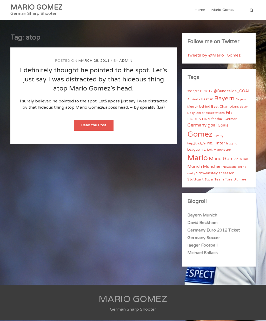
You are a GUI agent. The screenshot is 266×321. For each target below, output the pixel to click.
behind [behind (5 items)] (204, 107)
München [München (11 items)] (212, 167)
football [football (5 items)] (217, 120)
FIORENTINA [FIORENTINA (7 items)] (198, 119)
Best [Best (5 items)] (214, 107)
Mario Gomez (223, 10)
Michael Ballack (202, 253)
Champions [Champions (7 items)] (229, 107)
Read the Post (97, 127)
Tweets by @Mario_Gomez (214, 56)
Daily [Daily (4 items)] (191, 113)
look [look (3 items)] (209, 150)
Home (200, 10)
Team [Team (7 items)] (219, 180)
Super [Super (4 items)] (209, 180)
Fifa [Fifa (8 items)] (229, 113)
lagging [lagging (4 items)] (231, 144)
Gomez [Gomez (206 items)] (199, 134)
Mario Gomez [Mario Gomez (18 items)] (223, 159)
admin (125, 61)
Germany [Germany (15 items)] (197, 126)
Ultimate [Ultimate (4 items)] (240, 180)
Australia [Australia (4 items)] (193, 100)
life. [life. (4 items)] (203, 150)
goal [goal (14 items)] (212, 126)
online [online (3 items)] (242, 167)
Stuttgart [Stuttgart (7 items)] (195, 180)
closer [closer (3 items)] (244, 107)
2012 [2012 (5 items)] (208, 92)
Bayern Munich (202, 216)
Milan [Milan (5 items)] (244, 160)
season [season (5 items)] (228, 174)
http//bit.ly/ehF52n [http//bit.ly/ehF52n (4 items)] (201, 144)
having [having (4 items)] (218, 136)
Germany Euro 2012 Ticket (213, 231)
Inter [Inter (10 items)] (220, 144)
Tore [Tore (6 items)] (228, 180)
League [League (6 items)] (193, 150)
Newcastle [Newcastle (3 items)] (230, 167)
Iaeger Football (202, 246)
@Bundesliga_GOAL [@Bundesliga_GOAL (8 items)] (232, 92)
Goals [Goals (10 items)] (223, 126)
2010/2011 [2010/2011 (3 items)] (195, 92)
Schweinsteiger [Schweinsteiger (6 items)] (209, 174)
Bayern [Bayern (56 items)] (224, 99)
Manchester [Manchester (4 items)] (222, 150)
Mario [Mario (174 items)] (197, 158)
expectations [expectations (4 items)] (215, 113)
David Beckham (202, 223)
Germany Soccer (203, 238)
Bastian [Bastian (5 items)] (207, 100)
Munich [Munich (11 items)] (194, 167)
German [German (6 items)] (230, 120)
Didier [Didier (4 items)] (200, 113)
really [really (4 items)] (191, 174)
